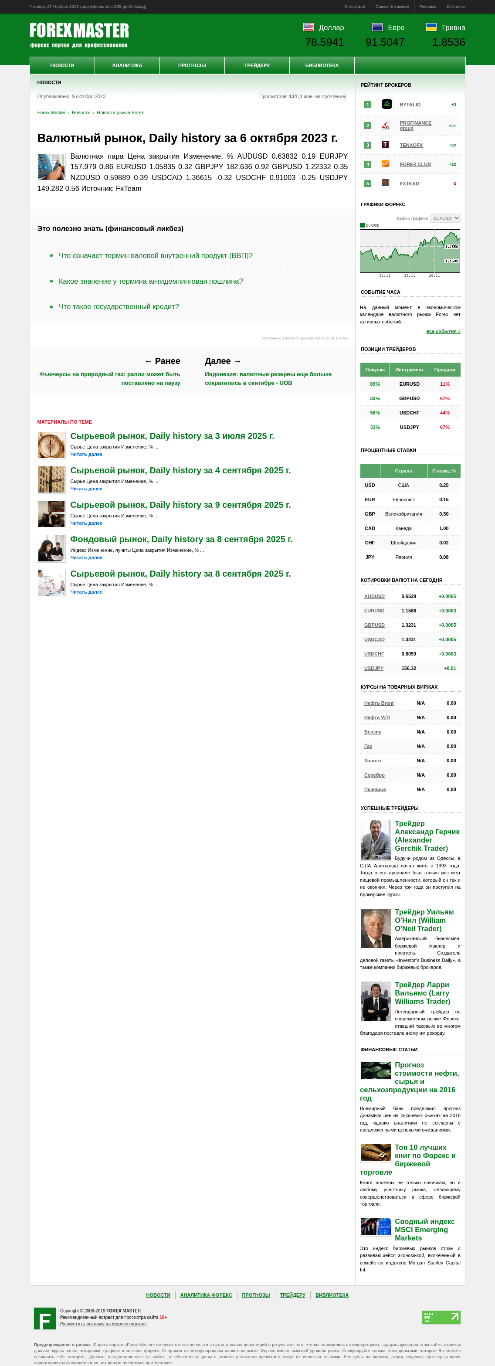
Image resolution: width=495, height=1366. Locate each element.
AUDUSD (374, 596)
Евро (396, 27)
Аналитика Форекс (206, 1295)
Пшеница (375, 789)
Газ (368, 746)
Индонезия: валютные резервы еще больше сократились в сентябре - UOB (268, 371)
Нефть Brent (378, 703)
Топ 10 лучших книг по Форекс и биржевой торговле (408, 1159)
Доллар (331, 27)
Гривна (453, 27)
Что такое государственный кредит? (119, 306)
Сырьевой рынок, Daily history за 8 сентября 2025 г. (181, 573)
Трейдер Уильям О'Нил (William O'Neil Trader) (424, 920)
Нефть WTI (377, 717)
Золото (372, 760)
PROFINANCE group (416, 125)
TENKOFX (411, 145)
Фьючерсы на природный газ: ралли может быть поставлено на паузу (110, 371)
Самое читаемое (392, 6)
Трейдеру (257, 65)
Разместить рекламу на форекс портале (103, 1324)
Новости (62, 65)
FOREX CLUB (415, 164)
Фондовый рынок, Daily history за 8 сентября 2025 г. (182, 539)
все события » (443, 331)
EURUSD (374, 610)
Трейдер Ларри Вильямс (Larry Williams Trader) (422, 993)
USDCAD (374, 639)
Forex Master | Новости (79, 35)
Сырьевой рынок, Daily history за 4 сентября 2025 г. (181, 470)
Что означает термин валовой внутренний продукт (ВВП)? (156, 255)
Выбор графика (412, 218)
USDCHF (374, 653)
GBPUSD (374, 625)
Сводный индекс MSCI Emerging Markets (425, 1229)
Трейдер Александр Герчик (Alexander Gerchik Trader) (427, 835)
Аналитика (127, 65)
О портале (354, 6)
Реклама (428, 6)
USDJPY (373, 668)
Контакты (456, 6)
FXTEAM (410, 183)
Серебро (374, 775)
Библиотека (322, 65)
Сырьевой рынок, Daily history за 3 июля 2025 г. (173, 436)
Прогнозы (192, 65)
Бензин (373, 731)
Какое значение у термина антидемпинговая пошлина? (151, 281)
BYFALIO (410, 104)
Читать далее (86, 454)
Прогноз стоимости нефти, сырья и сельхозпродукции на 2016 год (409, 1081)
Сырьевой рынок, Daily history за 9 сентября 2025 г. (181, 505)
